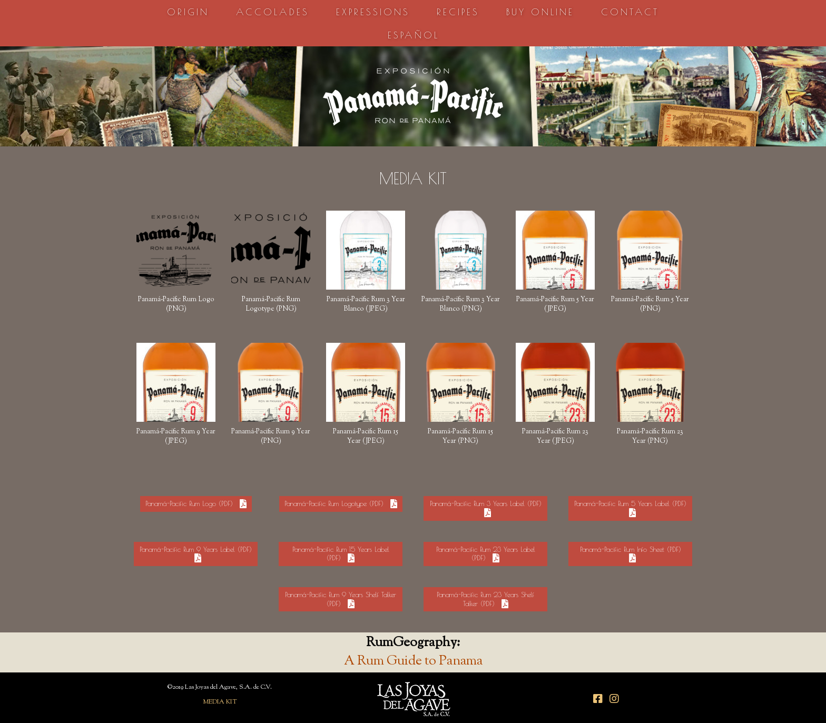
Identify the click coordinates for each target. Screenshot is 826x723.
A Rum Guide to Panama (413, 661)
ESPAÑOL (413, 35)
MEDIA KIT (220, 702)
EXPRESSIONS (373, 11)
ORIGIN (188, 11)
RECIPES (458, 11)
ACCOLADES (272, 11)
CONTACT (630, 11)
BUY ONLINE (540, 11)
